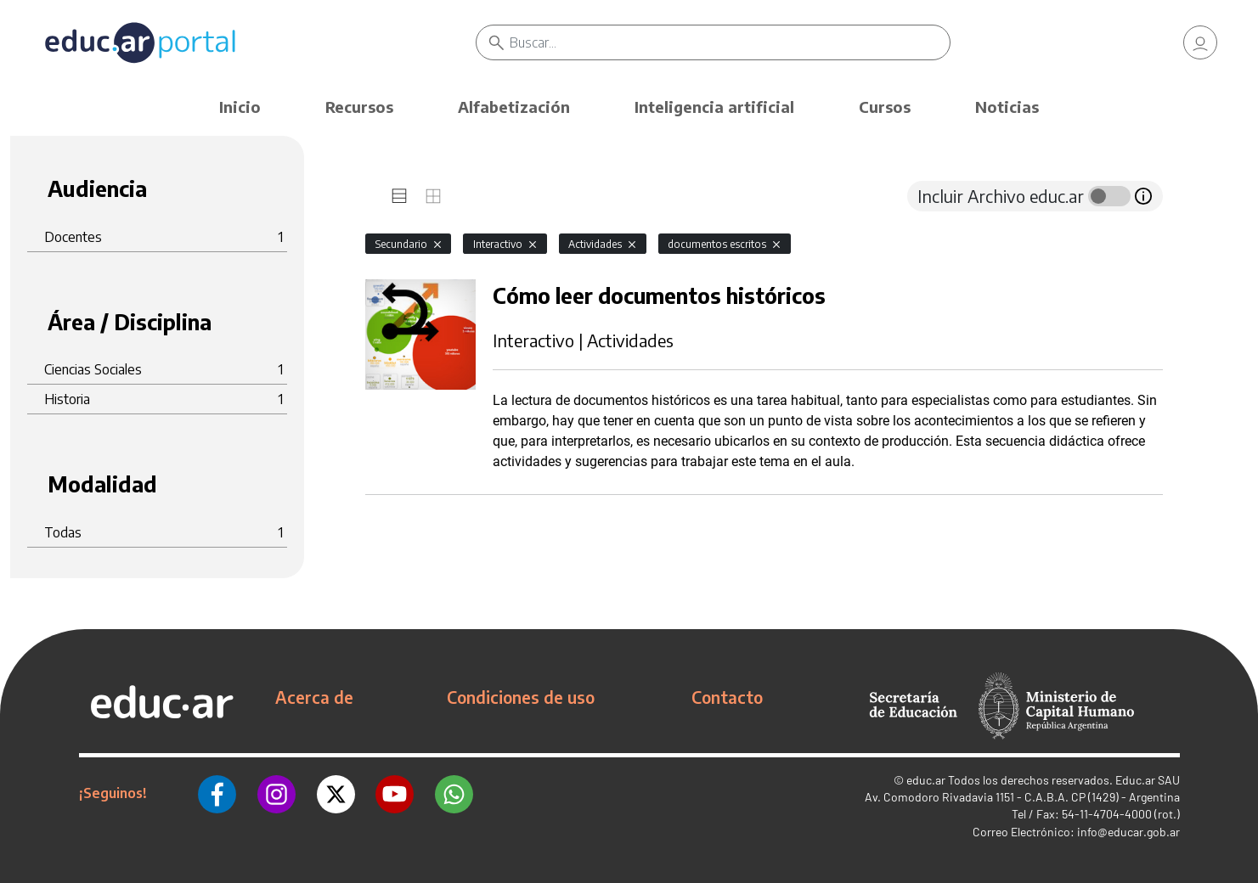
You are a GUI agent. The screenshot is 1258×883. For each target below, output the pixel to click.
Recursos (359, 106)
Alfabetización (514, 106)
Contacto (727, 697)
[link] (1200, 42)
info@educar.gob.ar (1128, 831)
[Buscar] (731, 42)
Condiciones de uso (521, 697)
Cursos (885, 106)
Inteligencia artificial (714, 106)
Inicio (240, 106)
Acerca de (314, 697)
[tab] (399, 196)
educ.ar (925, 780)
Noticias (1007, 106)
